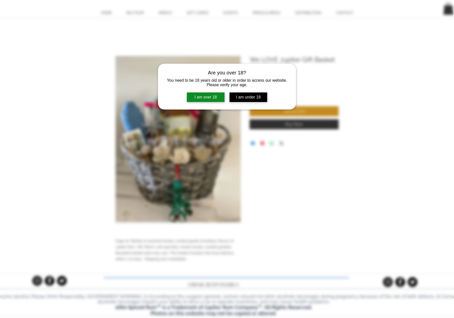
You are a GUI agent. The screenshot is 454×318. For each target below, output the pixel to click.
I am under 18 (248, 97)
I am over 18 (206, 97)
